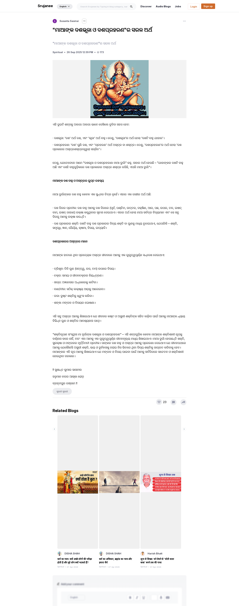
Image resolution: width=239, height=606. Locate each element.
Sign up (208, 6)
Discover (147, 6)
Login (193, 6)
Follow (88, 21)
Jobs (178, 6)
